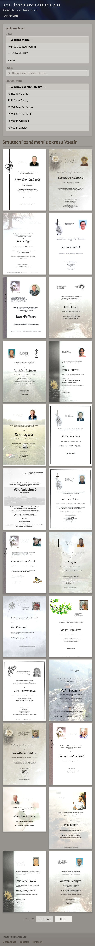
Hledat (9, 67)
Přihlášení (37, 941)
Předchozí (45, 919)
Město (9, 33)
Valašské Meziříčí (18, 53)
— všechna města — (20, 40)
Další (63, 919)
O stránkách (11, 15)
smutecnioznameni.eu (31, 5)
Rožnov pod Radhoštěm (22, 46)
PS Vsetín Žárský (17, 127)
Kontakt (24, 941)
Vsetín (11, 60)
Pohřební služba (14, 80)
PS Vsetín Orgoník (18, 121)
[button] (24, 180)
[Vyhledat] (49, 73)
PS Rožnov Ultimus (19, 93)
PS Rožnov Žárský (18, 100)
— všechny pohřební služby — (26, 87)
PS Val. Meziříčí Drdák (20, 107)
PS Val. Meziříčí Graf (19, 114)
